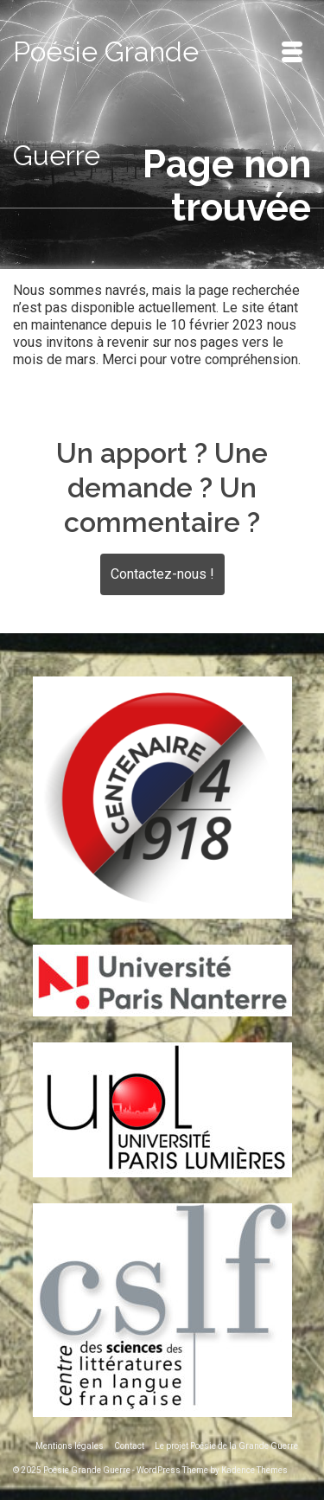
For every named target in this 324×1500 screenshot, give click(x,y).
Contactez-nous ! (162, 574)
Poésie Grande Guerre (106, 103)
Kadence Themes (254, 1470)
